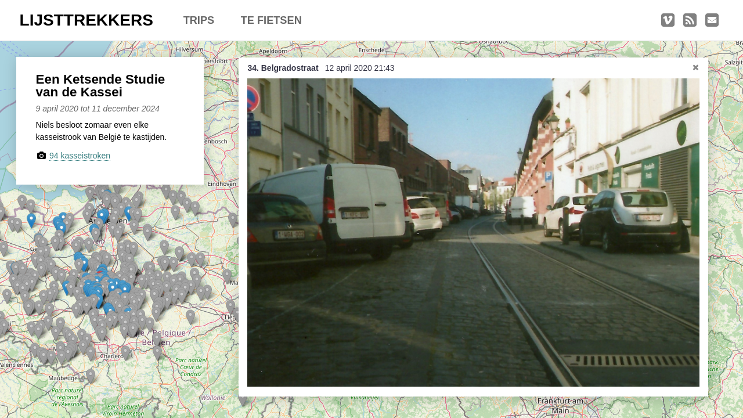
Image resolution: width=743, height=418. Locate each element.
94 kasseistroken (79, 155)
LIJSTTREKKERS (86, 20)
